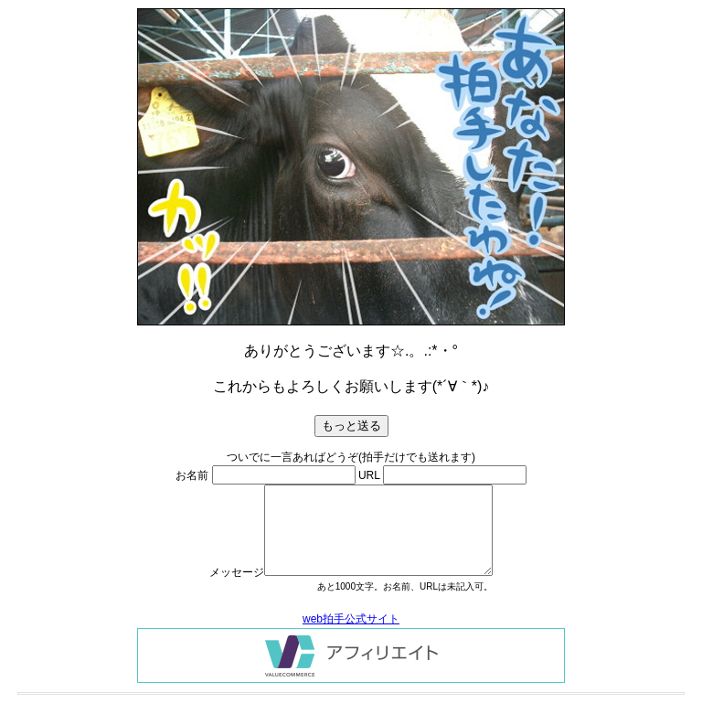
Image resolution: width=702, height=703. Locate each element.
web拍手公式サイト (351, 618)
